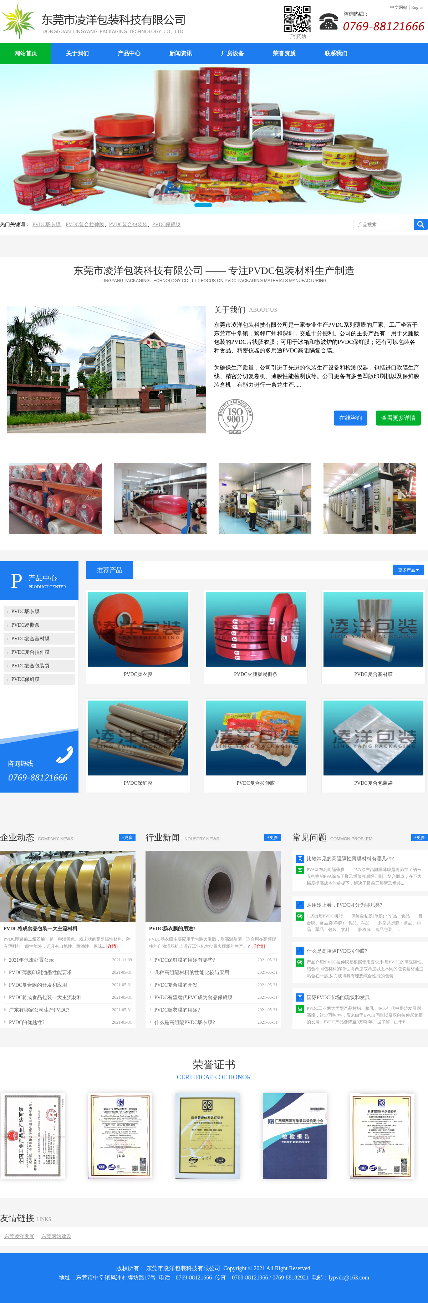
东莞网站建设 (56, 1236)
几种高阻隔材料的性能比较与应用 (191, 972)
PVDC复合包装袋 (128, 224)
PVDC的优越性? (27, 1022)
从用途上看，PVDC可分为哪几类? (344, 905)
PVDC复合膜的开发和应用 (38, 985)
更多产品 (408, 569)
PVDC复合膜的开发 (176, 985)
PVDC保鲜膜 (166, 224)
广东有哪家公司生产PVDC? (39, 1010)
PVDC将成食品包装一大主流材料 (40, 928)
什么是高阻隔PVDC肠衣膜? (184, 1022)
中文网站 (398, 7)
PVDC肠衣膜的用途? (172, 928)
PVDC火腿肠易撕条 (255, 674)
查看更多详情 (398, 418)
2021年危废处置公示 (31, 960)
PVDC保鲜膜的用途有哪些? (184, 960)
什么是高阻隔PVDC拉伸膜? (337, 951)
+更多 (127, 837)
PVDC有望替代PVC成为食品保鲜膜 (193, 997)
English (417, 7)
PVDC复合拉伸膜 (85, 224)
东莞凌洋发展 (19, 1236)
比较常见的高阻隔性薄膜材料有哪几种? (350, 858)
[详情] (112, 946)
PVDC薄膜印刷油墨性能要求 (40, 972)
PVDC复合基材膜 (373, 674)
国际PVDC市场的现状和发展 (338, 997)
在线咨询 (350, 418)
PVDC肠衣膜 (46, 224)
